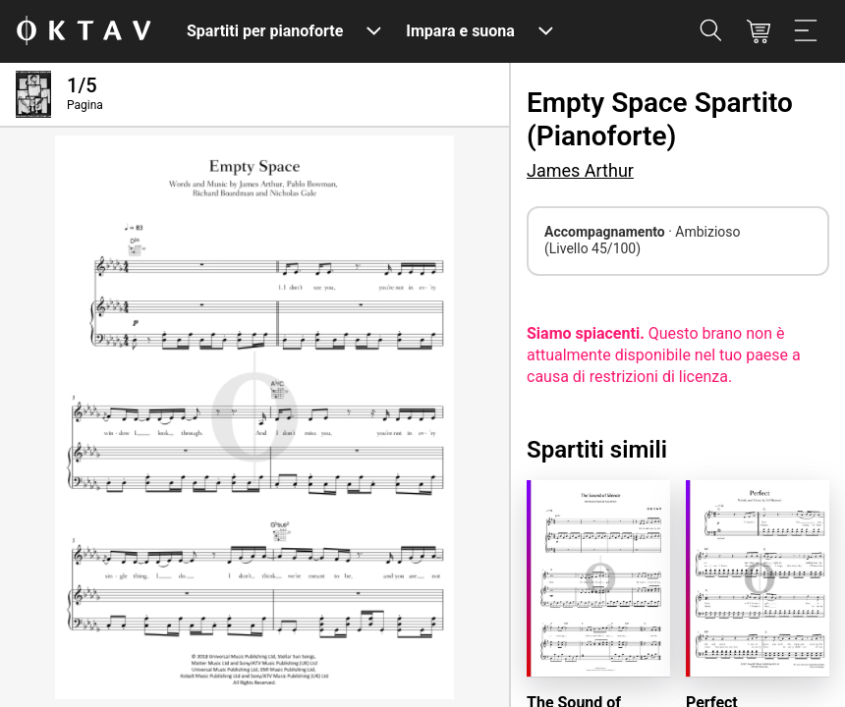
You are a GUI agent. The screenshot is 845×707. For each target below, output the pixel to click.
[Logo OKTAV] (83, 32)
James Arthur (580, 170)
